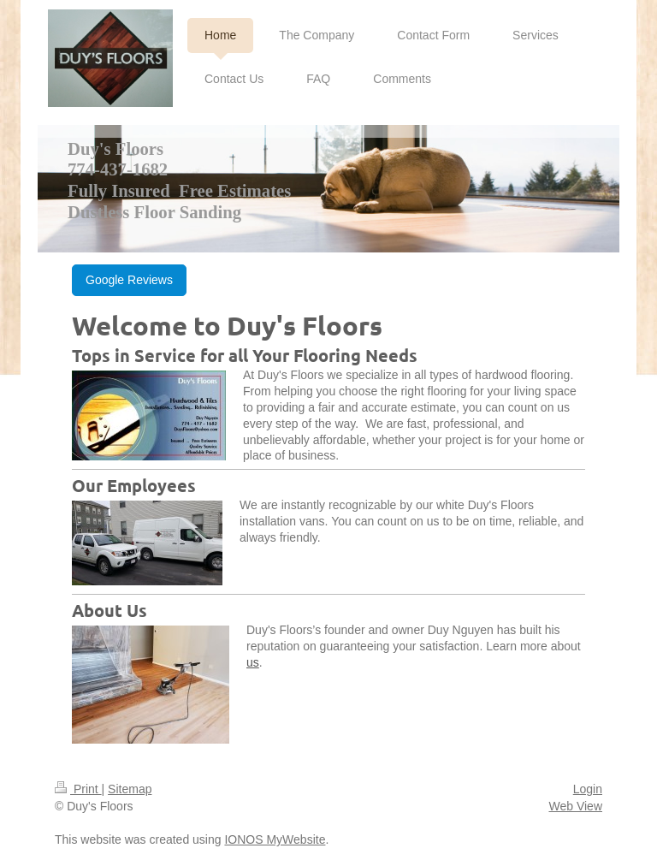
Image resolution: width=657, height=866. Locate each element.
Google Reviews (129, 280)
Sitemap (129, 789)
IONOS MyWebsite (274, 839)
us (252, 662)
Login (587, 789)
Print (78, 789)
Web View (575, 806)
